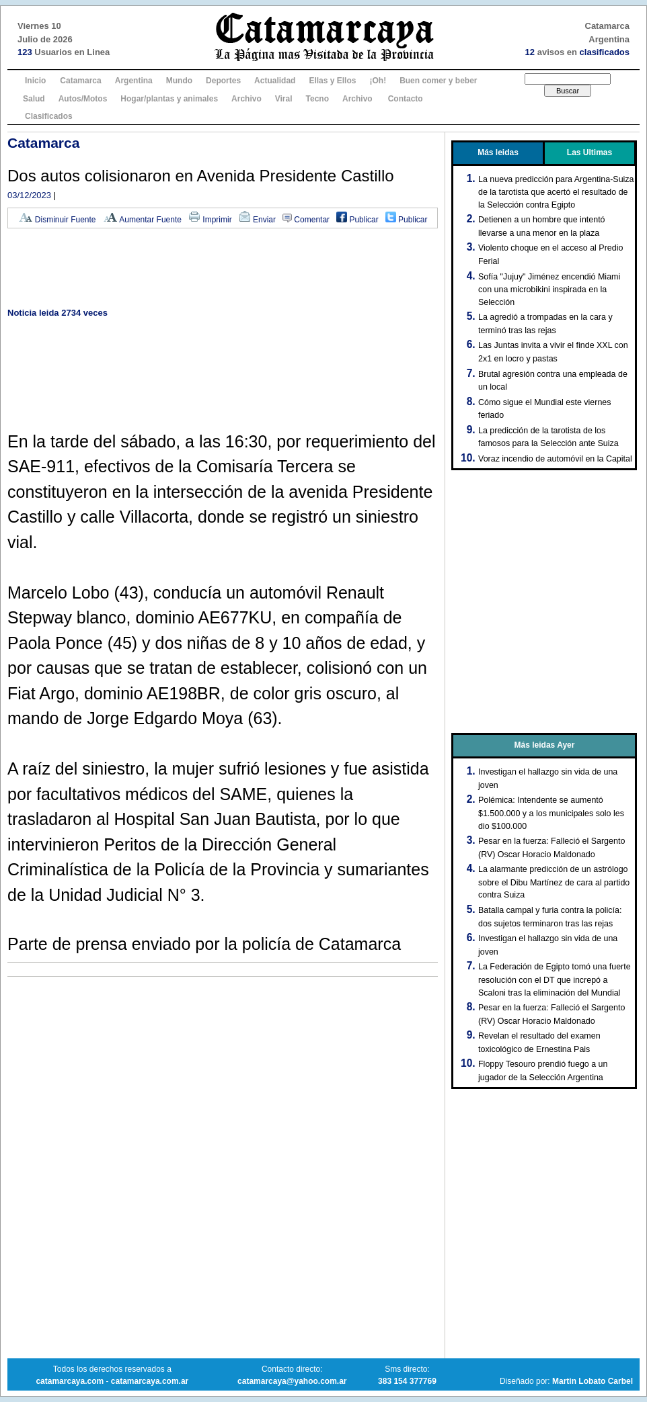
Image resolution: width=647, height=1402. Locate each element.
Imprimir (210, 219)
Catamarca (80, 80)
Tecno (317, 98)
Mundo (179, 80)
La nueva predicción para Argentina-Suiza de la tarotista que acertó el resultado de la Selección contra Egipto (556, 192)
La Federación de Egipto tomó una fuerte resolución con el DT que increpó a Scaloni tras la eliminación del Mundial (554, 979)
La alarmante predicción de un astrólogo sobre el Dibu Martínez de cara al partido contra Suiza (554, 882)
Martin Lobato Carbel (592, 1381)
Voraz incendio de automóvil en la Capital (555, 459)
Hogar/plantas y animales (169, 98)
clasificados (605, 52)
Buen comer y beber (438, 80)
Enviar (257, 219)
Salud (34, 98)
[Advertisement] (222, 269)
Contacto (405, 98)
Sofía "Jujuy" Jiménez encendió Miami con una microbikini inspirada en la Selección (549, 289)
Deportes (223, 80)
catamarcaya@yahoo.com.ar (291, 1381)
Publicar (357, 219)
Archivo (246, 98)
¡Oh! (377, 80)
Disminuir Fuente (57, 219)
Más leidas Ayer (545, 745)
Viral (284, 98)
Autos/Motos (83, 98)
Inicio (35, 80)
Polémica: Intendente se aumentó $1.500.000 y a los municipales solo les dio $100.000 (551, 812)
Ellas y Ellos (332, 80)
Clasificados (49, 116)
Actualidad (274, 80)
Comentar (306, 219)
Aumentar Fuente (142, 219)
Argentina (134, 80)
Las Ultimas (589, 152)
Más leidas (498, 152)
